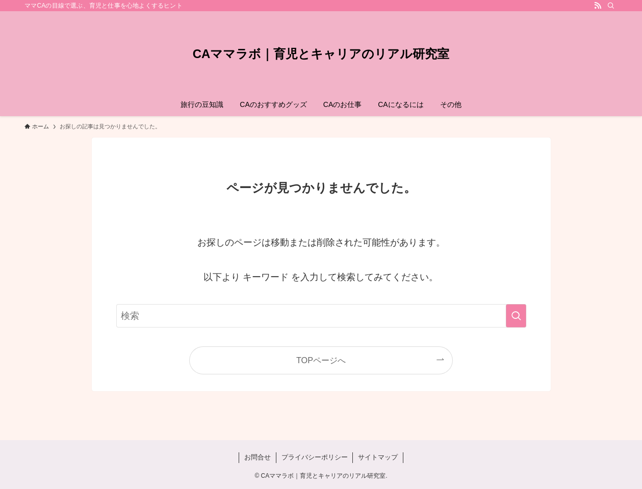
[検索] (611, 5)
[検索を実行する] (516, 316)
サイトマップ (378, 457)
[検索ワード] (321, 316)
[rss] (597, 5)
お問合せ (257, 457)
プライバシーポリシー (314, 457)
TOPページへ (321, 360)
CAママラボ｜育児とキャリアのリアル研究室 (321, 54)
